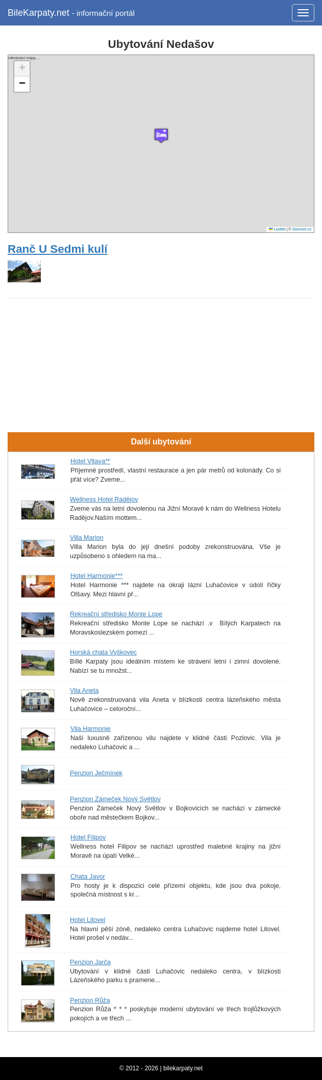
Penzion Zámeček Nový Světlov (115, 799)
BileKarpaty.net (71, 13)
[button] (161, 135)
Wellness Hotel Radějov (104, 499)
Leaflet (277, 229)
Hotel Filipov (88, 837)
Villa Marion (87, 537)
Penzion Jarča (90, 962)
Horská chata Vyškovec (103, 652)
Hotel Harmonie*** (96, 575)
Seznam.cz (301, 229)
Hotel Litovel (87, 920)
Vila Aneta (84, 690)
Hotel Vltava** (90, 461)
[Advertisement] (161, 331)
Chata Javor (87, 876)
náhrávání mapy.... (159, 144)
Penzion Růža (90, 1000)
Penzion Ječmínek (96, 773)
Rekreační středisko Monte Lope (116, 614)
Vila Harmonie (90, 728)
